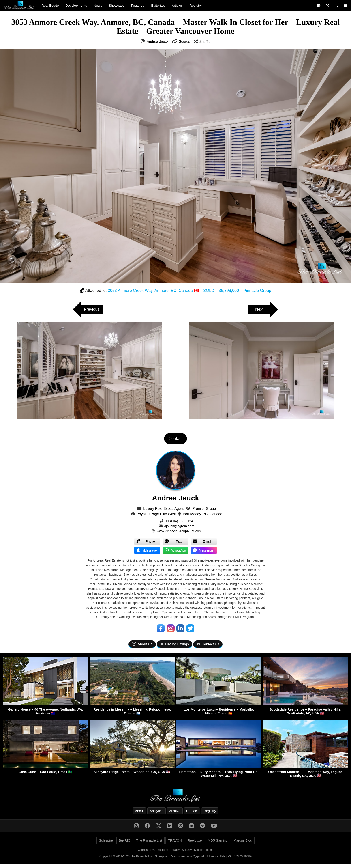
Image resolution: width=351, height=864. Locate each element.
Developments (76, 5)
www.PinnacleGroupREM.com (179, 531)
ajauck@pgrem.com (179, 526)
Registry (195, 5)
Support (198, 849)
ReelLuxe (195, 840)
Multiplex (163, 849)
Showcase (116, 5)
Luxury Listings (174, 644)
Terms (209, 849)
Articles (177, 5)
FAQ (152, 849)
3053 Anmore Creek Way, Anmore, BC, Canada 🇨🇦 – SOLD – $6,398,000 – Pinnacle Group (189, 290)
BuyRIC (125, 840)
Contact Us (208, 644)
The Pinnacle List (149, 840)
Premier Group (204, 509)
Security (187, 849)
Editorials (158, 5)
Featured (137, 5)
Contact (192, 811)
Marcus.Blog (242, 840)
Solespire (106, 840)
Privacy (175, 849)
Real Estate (50, 5)
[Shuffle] (328, 5)
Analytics (156, 811)
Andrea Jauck (158, 41)
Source (184, 41)
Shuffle (205, 41)
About (139, 811)
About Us (142, 644)
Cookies (143, 849)
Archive (174, 811)
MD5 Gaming (217, 840)
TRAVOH (175, 840)
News (98, 5)
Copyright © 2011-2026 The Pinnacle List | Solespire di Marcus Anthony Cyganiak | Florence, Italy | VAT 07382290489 (175, 856)
